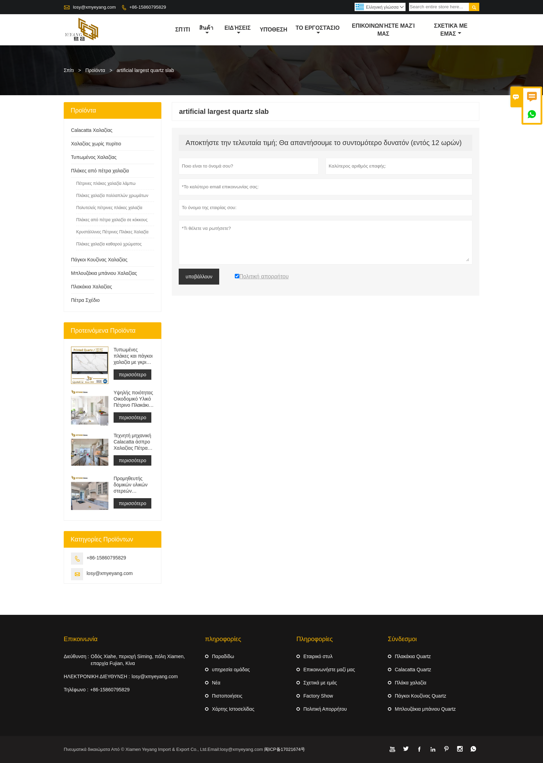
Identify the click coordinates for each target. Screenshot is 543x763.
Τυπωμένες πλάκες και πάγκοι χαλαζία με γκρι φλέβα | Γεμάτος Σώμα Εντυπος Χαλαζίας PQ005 (133, 356)
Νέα (216, 682)
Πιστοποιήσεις (227, 696)
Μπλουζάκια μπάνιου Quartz (425, 709)
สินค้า (206, 30)
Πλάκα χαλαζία (410, 682)
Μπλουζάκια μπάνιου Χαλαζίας (104, 273)
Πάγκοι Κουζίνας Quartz (420, 696)
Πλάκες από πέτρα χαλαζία (100, 170)
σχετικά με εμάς (451, 30)
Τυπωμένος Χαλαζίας (94, 157)
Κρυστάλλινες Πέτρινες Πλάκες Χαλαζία (112, 232)
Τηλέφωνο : (76, 689)
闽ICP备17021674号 (284, 749)
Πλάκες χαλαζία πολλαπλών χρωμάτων (112, 195)
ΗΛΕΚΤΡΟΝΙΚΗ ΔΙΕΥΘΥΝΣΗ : (97, 676)
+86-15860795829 (147, 7)
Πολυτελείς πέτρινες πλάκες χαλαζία (109, 207)
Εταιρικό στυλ (317, 656)
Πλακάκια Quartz (413, 656)
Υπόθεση (273, 30)
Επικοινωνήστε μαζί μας (383, 30)
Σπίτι (69, 70)
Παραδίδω (223, 656)
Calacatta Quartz (413, 669)
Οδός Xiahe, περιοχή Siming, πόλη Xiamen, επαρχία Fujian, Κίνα (138, 660)
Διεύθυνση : (76, 656)
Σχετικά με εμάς (320, 682)
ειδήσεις (237, 30)
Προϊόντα (95, 70)
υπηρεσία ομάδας (231, 669)
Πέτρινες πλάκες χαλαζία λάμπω (105, 183)
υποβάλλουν (199, 276)
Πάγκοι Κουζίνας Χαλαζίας (99, 259)
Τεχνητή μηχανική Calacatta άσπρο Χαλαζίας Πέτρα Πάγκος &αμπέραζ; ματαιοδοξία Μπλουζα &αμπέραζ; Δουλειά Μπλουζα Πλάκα (133, 442)
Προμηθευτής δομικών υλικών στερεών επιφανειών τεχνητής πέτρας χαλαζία (131, 485)
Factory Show (318, 696)
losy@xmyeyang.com (94, 7)
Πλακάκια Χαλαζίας (91, 286)
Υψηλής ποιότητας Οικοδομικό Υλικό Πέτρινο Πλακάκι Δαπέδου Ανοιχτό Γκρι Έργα (133, 399)
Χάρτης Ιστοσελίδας (233, 709)
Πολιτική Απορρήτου (325, 709)
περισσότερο (132, 374)
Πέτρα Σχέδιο (85, 300)
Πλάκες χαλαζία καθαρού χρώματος (109, 244)
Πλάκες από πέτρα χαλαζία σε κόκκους (112, 219)
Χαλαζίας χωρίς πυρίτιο (96, 143)
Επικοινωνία (81, 639)
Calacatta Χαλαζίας (91, 130)
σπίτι (182, 30)
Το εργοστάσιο (317, 30)
